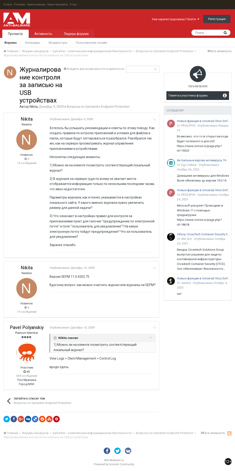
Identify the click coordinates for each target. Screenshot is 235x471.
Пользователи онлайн (91, 42)
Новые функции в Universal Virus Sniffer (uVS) (203, 121)
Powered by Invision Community (114, 464)
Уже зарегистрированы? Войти (175, 19)
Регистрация (217, 19)
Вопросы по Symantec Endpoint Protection (98, 106)
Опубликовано (71, 119)
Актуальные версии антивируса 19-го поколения (203, 160)
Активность (43, 34)
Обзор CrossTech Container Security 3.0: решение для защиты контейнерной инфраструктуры (203, 234)
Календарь (32, 42)
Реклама (19, 4)
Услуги (7, 4)
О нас (73, 4)
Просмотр (15, 34)
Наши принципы (57, 4)
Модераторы (58, 42)
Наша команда (36, 4)
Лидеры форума (76, 34)
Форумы (10, 42)
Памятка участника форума (188, 95)
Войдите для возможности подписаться (95, 69)
